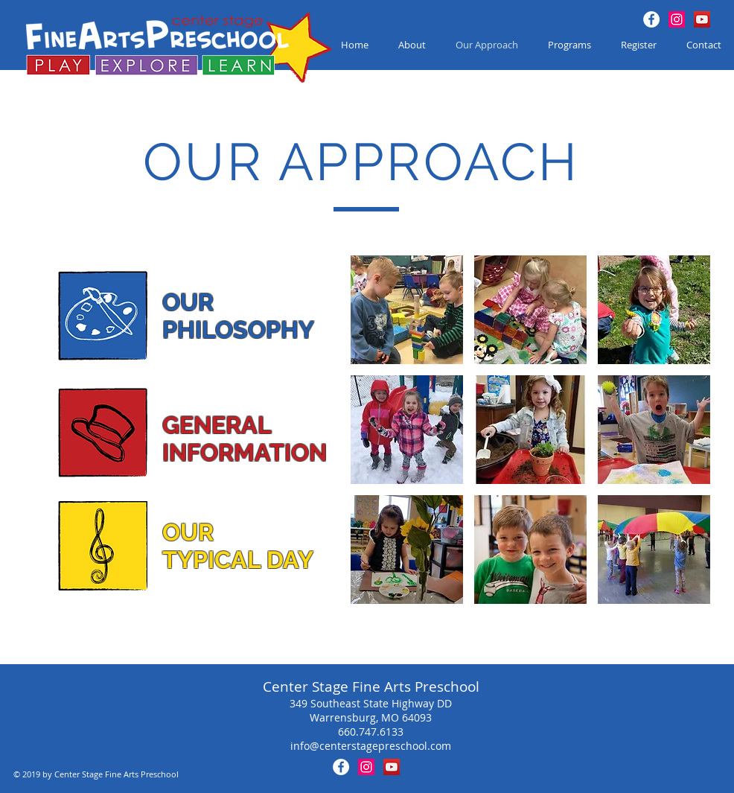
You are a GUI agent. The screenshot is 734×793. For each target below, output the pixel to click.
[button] (407, 309)
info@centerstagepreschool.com (370, 746)
